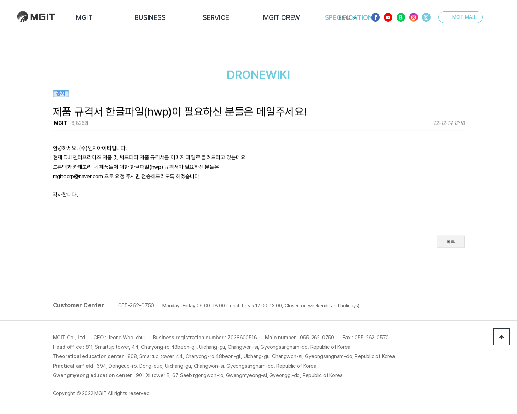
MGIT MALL (464, 17)
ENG (344, 18)
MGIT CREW (281, 17)
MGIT (84, 17)
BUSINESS (149, 17)
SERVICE (216, 17)
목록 (450, 245)
